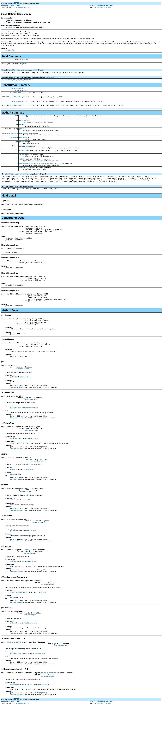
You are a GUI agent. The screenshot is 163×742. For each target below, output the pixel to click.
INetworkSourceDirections (10, 138)
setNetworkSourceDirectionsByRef (29, 171)
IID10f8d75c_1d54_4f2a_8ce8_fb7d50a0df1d (18, 82)
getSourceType (23, 148)
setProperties (23, 176)
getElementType (24, 124)
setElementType (24, 162)
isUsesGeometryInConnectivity (28, 152)
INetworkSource (10, 27)
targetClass (23, 65)
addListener (22, 120)
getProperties (23, 143)
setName (21, 166)
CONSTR (20, 7)
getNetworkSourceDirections (27, 138)
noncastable (24, 61)
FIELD (15, 7)
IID (2, 82)
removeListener (23, 157)
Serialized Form (10, 51)
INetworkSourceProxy (16, 91)
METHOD (27, 7)
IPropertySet (14, 143)
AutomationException (22, 391)
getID (20, 129)
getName (21, 134)
